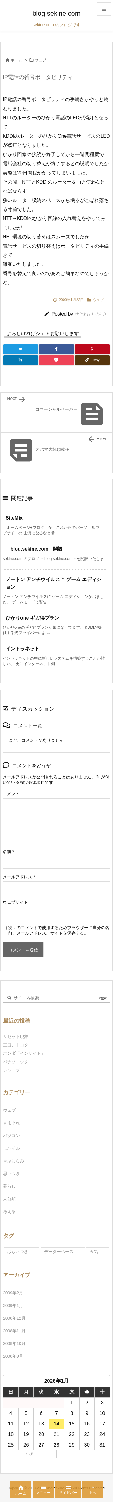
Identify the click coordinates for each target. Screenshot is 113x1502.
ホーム (16, 60)
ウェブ (40, 60)
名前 (8, 851)
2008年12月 (14, 1318)
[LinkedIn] (20, 360)
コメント (11, 793)
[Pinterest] (92, 349)
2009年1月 (13, 1305)
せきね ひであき (90, 313)
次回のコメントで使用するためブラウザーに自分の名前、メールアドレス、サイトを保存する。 (58, 930)
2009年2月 (13, 1292)
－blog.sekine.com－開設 (36, 548)
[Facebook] (56, 349)
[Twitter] (20, 349)
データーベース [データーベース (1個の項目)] (59, 1251)
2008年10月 (14, 1343)
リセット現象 (15, 1036)
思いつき (11, 1173)
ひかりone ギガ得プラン (32, 618)
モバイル (11, 1148)
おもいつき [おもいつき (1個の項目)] (17, 1251)
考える (9, 1211)
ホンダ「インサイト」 (24, 1053)
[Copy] (92, 360)
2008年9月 (13, 1356)
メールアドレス (19, 877)
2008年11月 (14, 1330)
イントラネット (22, 648)
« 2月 (29, 1454)
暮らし (9, 1186)
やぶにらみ (13, 1160)
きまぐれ (11, 1122)
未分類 (9, 1198)
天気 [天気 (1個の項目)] (93, 1251)
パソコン (11, 1135)
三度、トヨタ (18, 1044)
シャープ (11, 1070)
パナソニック (15, 1061)
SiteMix (14, 517)
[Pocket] (56, 360)
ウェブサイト (15, 902)
